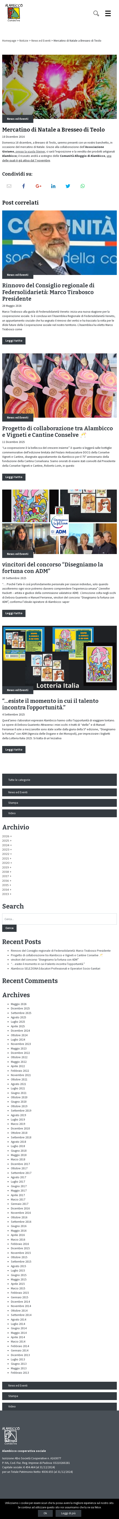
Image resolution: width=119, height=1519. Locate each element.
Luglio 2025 (18, 1022)
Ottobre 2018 (19, 1133)
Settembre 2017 (21, 1173)
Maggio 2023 (19, 1048)
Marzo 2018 (18, 1159)
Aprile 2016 (18, 1235)
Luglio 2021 (18, 1088)
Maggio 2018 (19, 1155)
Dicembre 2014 (20, 1302)
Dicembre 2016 (20, 1208)
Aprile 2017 (18, 1195)
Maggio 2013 (19, 1368)
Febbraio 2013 (20, 1373)
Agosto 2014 (18, 1319)
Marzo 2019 (18, 1124)
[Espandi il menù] (108, 13)
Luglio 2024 (18, 1039)
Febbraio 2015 (20, 1293)
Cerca (9, 928)
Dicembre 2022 (20, 1053)
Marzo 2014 (18, 1341)
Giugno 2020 (19, 1102)
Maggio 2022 (19, 1062)
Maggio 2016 (19, 1230)
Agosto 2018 (18, 1142)
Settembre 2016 (21, 1222)
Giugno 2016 (19, 1226)
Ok (45, 1513)
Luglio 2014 (18, 1324)
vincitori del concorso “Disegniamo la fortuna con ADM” (45, 959)
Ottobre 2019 (19, 1106)
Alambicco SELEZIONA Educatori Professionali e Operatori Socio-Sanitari (55, 968)
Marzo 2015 (18, 1288)
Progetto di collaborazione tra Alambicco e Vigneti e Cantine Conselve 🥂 (57, 431)
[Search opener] (96, 13)
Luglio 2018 (18, 1146)
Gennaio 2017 (19, 1204)
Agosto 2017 (18, 1177)
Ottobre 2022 (19, 1057)
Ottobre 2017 (19, 1168)
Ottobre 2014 (19, 1310)
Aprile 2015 (18, 1284)
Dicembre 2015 (20, 1248)
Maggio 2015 (19, 1279)
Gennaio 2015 (19, 1297)
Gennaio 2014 (19, 1350)
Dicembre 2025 (20, 1008)
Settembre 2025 (21, 1013)
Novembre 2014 (21, 1306)
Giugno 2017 (19, 1186)
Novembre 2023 (21, 1044)
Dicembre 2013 (20, 1355)
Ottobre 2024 (19, 1035)
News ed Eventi (41, 40)
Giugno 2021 (19, 1093)
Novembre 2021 (21, 1075)
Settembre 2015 (21, 1261)
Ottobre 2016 (19, 1217)
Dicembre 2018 (20, 1128)
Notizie (23, 40)
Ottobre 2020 (19, 1097)
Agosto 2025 (18, 1017)
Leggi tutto (13, 340)
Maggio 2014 (19, 1333)
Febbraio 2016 (20, 1244)
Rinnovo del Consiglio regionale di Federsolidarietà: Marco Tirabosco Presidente (48, 292)
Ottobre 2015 (19, 1257)
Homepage (9, 40)
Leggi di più (68, 1513)
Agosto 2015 (18, 1266)
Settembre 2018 (21, 1137)
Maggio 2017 (19, 1190)
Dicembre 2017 (20, 1164)
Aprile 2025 (18, 1026)
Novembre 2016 (21, 1213)
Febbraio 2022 (20, 1071)
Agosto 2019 (18, 1115)
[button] (7, 836)
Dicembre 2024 (20, 1030)
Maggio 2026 (19, 1004)
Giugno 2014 (19, 1328)
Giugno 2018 (19, 1151)
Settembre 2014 (21, 1315)
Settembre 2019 (21, 1110)
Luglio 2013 (18, 1359)
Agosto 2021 (18, 1084)
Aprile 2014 (18, 1337)
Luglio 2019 (18, 1119)
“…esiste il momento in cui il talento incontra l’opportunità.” (50, 704)
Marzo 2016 (18, 1239)
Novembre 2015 (21, 1253)
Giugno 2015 (19, 1275)
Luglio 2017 (18, 1181)
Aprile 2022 (18, 1066)
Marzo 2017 (18, 1199)
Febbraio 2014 (20, 1346)
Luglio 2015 (18, 1270)
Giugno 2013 (19, 1364)
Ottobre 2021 (19, 1079)
